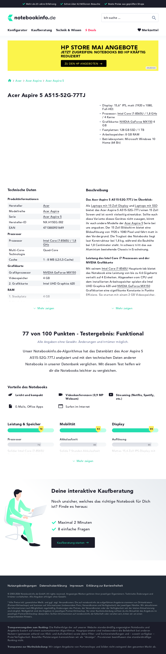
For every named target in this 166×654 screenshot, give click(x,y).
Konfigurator (17, 30)
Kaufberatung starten (70, 542)
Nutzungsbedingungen (22, 585)
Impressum (77, 585)
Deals (92, 30)
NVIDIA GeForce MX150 (136, 121)
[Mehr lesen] (44, 308)
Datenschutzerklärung (53, 585)
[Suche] (129, 17)
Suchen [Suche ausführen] (154, 17)
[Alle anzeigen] (83, 461)
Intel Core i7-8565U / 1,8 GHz (137, 113)
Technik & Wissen (68, 30)
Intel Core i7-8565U (115, 268)
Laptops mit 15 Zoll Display (109, 205)
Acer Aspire (34, 80)
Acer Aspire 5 (55, 80)
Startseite (10, 80)
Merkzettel (150, 30)
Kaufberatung (41, 30)
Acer (18, 80)
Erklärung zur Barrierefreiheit (104, 585)
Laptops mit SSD (146, 205)
